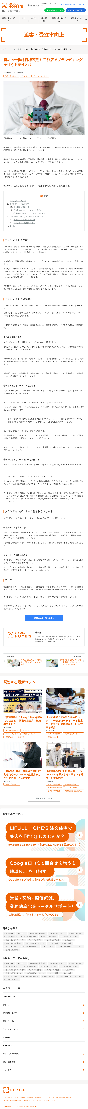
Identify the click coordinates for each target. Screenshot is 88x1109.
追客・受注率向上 (10, 1021)
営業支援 (21, 737)
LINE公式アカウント (55, 10)
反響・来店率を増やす (12, 943)
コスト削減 (53, 943)
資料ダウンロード (77, 19)
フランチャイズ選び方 (69, 937)
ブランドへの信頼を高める (24, 223)
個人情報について (40, 1097)
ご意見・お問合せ (19, 1097)
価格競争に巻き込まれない (24, 220)
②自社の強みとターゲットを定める (28, 210)
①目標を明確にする (22, 207)
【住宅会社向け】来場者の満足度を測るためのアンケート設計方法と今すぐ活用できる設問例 (22, 774)
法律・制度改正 (75, 933)
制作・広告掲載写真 (11, 1054)
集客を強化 (9, 933)
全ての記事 (17, 49)
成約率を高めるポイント (35, 943)
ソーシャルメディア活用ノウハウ (69, 946)
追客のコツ (68, 940)
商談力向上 (66, 943)
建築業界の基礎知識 (37, 933)
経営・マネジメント (11, 1029)
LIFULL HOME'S (37, 1100)
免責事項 (30, 1097)
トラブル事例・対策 (29, 937)
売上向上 (22, 933)
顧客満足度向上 (10, 937)
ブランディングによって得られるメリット (26, 216)
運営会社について (49, 1100)
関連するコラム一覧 (44, 798)
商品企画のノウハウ (57, 933)
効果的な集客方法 (11, 950)
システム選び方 (35, 940)
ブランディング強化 (48, 937)
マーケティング (9, 997)
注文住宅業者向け (71, 784)
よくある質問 (7, 1097)
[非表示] (46, 196)
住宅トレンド (8, 1005)
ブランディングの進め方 (19, 204)
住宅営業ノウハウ (10, 1013)
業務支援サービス (8, 19)
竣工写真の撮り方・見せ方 (14, 940)
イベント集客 (47, 946)
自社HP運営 (7, 1046)
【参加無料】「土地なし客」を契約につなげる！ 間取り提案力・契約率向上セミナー (22, 720)
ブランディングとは (18, 201)
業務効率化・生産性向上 (73, 791)
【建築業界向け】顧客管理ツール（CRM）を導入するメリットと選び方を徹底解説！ (64, 774)
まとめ (12, 226)
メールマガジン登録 (76, 10)
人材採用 (6, 1037)
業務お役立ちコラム (59, 19)
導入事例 (44, 19)
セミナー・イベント (29, 19)
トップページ (5, 49)
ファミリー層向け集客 (29, 946)
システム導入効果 (52, 940)
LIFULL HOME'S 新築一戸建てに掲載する (16, 1100)
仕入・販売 (7, 1070)
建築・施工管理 (9, 1062)
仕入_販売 (25, 76)
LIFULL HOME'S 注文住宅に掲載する (72, 4)
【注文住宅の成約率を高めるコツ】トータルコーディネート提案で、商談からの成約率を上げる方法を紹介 (64, 722)
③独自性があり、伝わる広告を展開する (30, 213)
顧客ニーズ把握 (10, 946)
